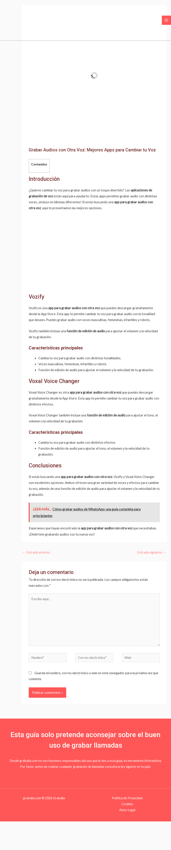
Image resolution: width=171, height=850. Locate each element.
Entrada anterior (36, 552)
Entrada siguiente (151, 552)
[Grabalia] (13, 20)
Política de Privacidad (127, 798)
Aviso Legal (127, 810)
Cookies (127, 804)
